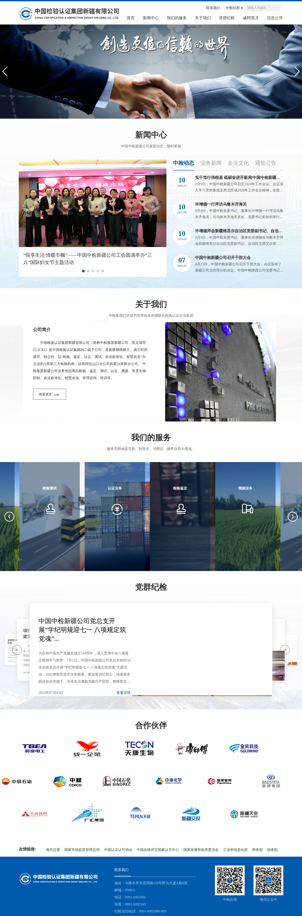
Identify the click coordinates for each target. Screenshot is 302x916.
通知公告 (265, 163)
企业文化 (238, 163)
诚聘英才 (251, 18)
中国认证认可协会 (119, 850)
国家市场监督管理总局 (83, 850)
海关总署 (54, 850)
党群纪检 (227, 18)
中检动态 (183, 163)
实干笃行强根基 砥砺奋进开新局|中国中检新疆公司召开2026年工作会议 (239, 177)
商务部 (258, 850)
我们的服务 (177, 18)
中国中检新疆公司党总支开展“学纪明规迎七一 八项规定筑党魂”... (82, 629)
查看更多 (46, 394)
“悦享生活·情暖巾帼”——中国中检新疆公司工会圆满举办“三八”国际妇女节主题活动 (87, 258)
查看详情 (123, 693)
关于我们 (203, 18)
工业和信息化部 (236, 850)
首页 (131, 18)
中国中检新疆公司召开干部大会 (223, 257)
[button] (144, 112)
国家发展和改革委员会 (202, 850)
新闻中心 (151, 18)
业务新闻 (211, 163)
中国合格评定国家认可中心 (159, 850)
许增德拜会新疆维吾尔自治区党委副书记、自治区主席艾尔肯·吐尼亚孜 (239, 231)
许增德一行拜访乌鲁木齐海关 (221, 204)
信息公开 (275, 18)
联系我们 (213, 8)
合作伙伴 (151, 725)
